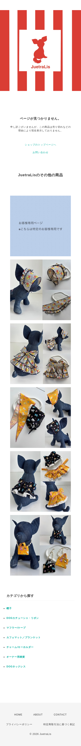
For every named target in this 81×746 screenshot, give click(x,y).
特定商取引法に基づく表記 (59, 724)
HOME (18, 714)
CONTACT (60, 714)
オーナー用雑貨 (15, 656)
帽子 (9, 608)
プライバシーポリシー (19, 724)
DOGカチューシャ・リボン (22, 618)
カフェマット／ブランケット (23, 637)
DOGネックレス (16, 666)
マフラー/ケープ (16, 627)
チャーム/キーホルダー (20, 647)
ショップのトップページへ (40, 144)
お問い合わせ (40, 152)
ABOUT (38, 714)
